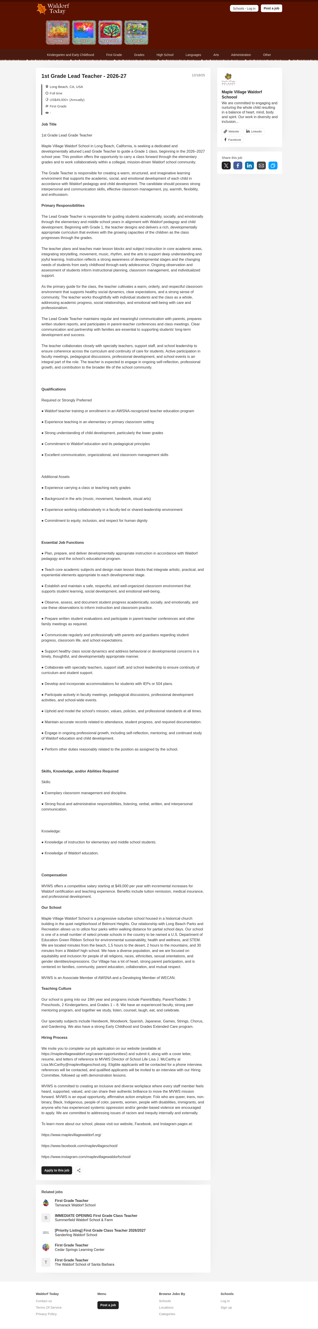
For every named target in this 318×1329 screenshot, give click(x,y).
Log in (225, 1301)
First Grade (114, 55)
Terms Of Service (49, 1308)
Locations (166, 1308)
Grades (139, 55)
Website (234, 131)
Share (237, 166)
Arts (216, 55)
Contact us (44, 1301)
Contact (136, 33)
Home (58, 33)
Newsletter (110, 33)
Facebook (235, 140)
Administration (241, 55)
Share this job (84, 1171)
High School (165, 55)
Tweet (226, 166)
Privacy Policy (46, 1314)
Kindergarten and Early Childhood (70, 55)
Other (267, 55)
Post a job (271, 8)
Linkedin (257, 131)
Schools (165, 1301)
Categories (167, 1314)
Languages (193, 55)
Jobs (84, 33)
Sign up (226, 1308)
